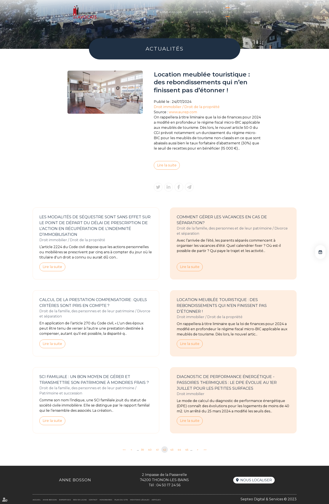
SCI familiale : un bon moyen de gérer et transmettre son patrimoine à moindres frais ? (94, 379)
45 (186, 449)
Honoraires (106, 500)
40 (150, 449)
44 (179, 449)
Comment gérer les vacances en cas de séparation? (222, 220)
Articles (156, 500)
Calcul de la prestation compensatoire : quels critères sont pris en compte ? (93, 302)
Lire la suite (167, 165)
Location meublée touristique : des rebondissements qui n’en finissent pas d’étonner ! (222, 305)
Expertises (202, 12)
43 (171, 449)
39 (142, 449)
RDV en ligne (320, 252)
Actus (228, 12)
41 (157, 449)
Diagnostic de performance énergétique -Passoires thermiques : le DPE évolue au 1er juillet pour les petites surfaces (227, 382)
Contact (251, 12)
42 (164, 449)
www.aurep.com (183, 112)
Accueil (142, 12)
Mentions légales (139, 500)
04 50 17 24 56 (168, 485)
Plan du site (121, 500)
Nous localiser (256, 480)
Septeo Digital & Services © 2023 (269, 499)
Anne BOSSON (171, 12)
